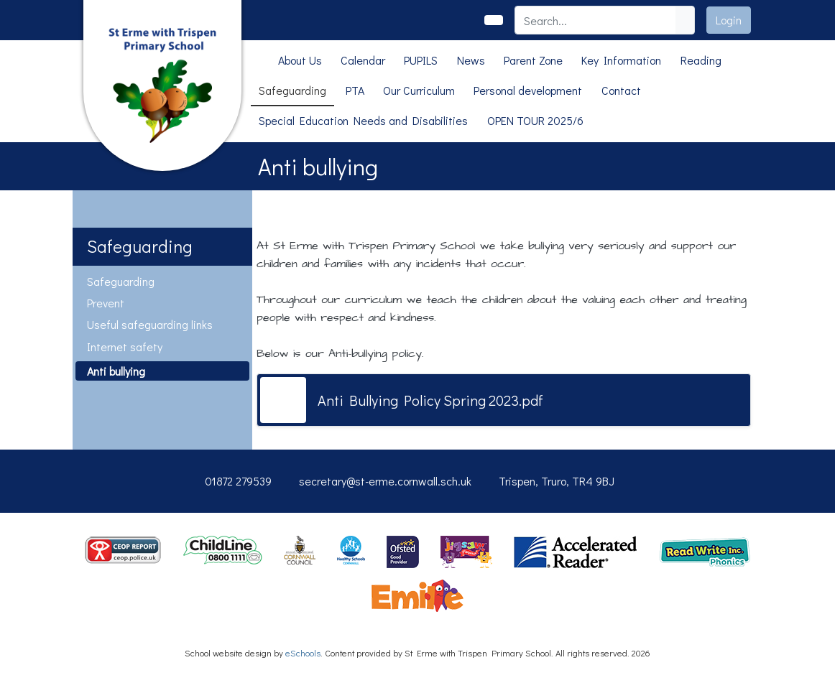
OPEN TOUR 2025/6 (535, 120)
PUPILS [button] (421, 60)
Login (729, 19)
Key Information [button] (621, 60)
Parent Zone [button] (533, 60)
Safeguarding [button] (292, 90)
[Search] (595, 20)
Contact (621, 90)
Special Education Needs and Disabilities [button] (363, 120)
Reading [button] (701, 60)
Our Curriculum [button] (419, 90)
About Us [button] (300, 60)
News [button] (471, 60)
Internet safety (124, 346)
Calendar (363, 60)
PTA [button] (355, 90)
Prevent (105, 303)
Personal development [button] (528, 90)
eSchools (302, 653)
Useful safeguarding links (150, 324)
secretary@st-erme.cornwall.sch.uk (385, 480)
